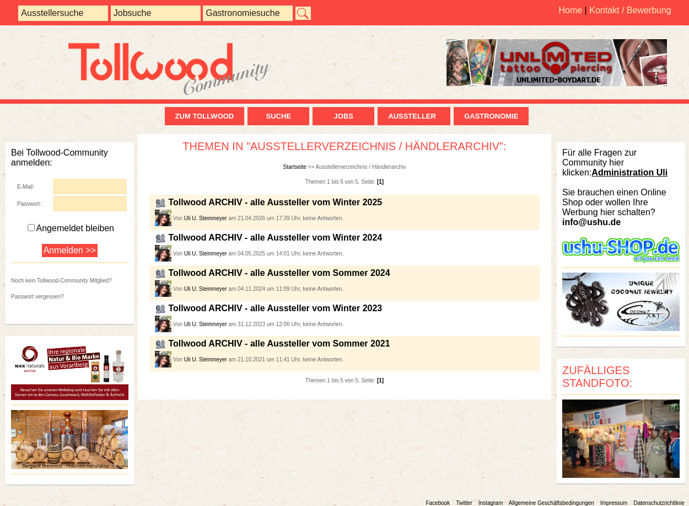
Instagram (490, 503)
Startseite (294, 167)
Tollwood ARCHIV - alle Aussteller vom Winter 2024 (275, 237)
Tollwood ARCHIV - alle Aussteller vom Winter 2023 (275, 308)
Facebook (438, 503)
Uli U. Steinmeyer (205, 218)
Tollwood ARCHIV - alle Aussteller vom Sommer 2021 (279, 343)
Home (570, 10)
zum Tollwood (204, 116)
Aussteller (414, 116)
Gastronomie (491, 116)
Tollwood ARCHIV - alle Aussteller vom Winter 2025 (275, 202)
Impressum (613, 503)
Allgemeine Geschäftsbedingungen (551, 503)
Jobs (343, 116)
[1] (380, 182)
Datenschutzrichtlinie (658, 503)
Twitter (464, 503)
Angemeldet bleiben (71, 228)
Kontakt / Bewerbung (630, 10)
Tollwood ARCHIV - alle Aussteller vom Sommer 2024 (279, 273)
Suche (278, 116)
